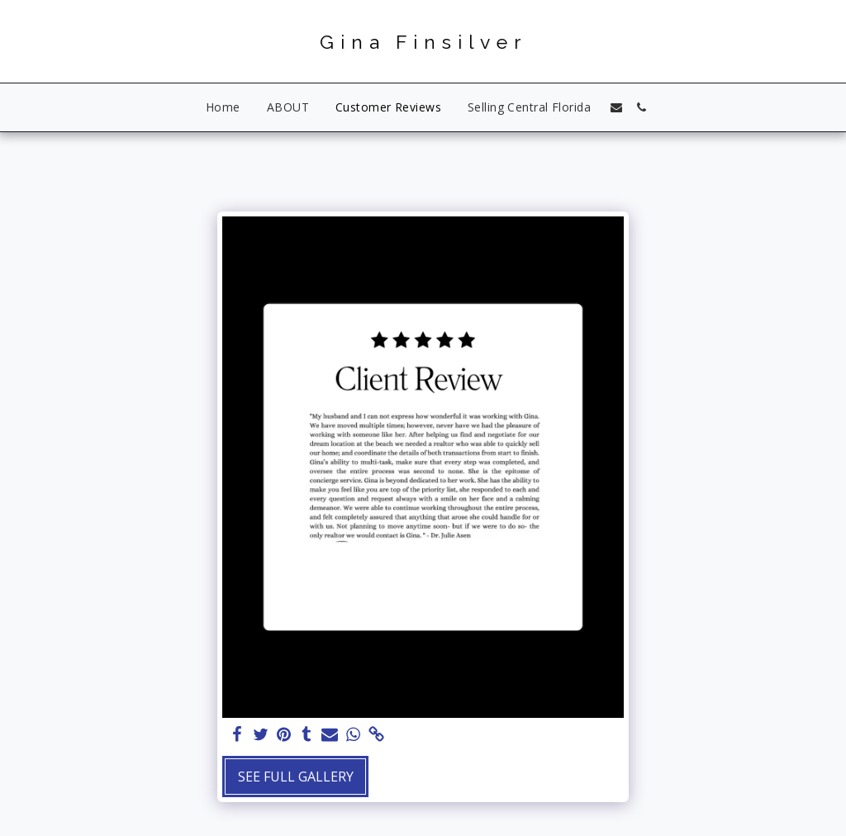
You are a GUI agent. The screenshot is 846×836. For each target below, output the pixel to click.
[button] (616, 107)
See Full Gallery (296, 776)
